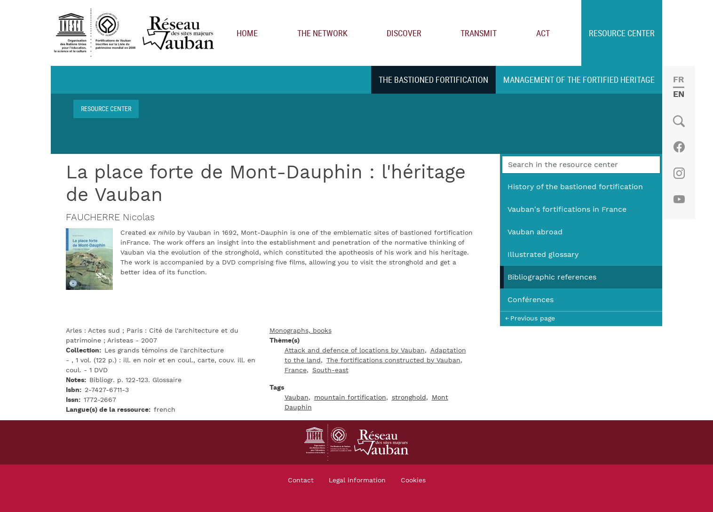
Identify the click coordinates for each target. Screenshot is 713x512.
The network (322, 33)
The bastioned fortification (433, 79)
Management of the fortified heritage (579, 79)
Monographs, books (300, 331)
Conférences (530, 300)
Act (543, 33)
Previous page (532, 318)
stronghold (409, 397)
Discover (404, 33)
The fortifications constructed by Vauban (393, 360)
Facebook (679, 146)
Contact (301, 480)
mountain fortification (350, 397)
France (296, 370)
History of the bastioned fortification (575, 187)
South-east (330, 370)
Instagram (679, 173)
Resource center (622, 33)
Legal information (357, 480)
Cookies (413, 480)
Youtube (679, 199)
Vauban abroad (534, 232)
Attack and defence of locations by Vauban (355, 350)
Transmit (478, 33)
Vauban (297, 397)
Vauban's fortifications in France (566, 209)
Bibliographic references (551, 277)
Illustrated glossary (542, 254)
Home (247, 33)
